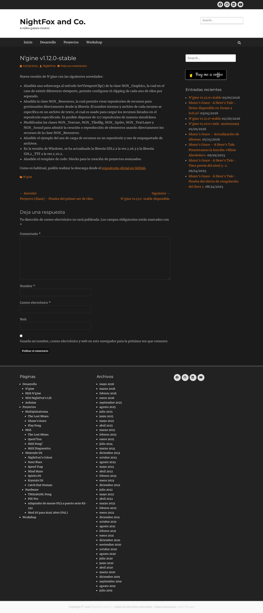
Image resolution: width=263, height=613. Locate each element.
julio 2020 (106, 558)
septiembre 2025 (110, 402)
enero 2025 (106, 439)
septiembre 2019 (110, 581)
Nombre (27, 286)
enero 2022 (106, 512)
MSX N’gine (33, 393)
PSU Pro (33, 498)
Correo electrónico (35, 302)
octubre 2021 (107, 521)
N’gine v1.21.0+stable (205, 118)
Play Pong (34, 425)
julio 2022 (106, 489)
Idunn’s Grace (37, 421)
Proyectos (71, 42)
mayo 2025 (106, 421)
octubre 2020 (108, 549)
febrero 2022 (107, 508)
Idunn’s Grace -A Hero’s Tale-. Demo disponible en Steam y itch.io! (212, 108)
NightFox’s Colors (40, 457)
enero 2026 (106, 398)
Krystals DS (35, 480)
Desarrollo (48, 42)
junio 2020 (106, 563)
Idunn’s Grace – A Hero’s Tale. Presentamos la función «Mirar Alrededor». (212, 150)
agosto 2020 (107, 554)
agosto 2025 (107, 407)
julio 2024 (106, 444)
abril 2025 (106, 425)
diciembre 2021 (109, 517)
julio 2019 (105, 590)
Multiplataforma (36, 411)
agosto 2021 (107, 526)
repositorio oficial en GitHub (123, 168)
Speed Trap (35, 466)
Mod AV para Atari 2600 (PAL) (48, 512)
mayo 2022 (106, 494)
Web (23, 319)
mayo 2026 (106, 384)
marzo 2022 (107, 503)
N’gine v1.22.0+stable (205, 97)
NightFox (49, 66)
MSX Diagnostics (39, 448)
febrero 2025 (107, 434)
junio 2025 (106, 416)
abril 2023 (106, 471)
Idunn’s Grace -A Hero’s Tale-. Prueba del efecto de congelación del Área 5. (214, 181)
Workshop (94, 42)
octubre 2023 (108, 457)
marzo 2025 (107, 430)
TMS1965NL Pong (40, 494)
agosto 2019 (107, 586)
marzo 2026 (107, 388)
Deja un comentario (74, 66)
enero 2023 (106, 480)
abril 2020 (106, 567)
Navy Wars (35, 462)
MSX (28, 430)
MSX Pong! (35, 444)
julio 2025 (106, 411)
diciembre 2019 (109, 577)
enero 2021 (106, 535)
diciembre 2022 (109, 485)
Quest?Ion (35, 439)
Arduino (30, 402)
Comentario (30, 234)
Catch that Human (40, 485)
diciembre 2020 (109, 540)
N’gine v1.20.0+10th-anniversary (214, 124)
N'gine (27, 177)
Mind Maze (35, 471)
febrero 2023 (107, 476)
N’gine (29, 388)
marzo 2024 (107, 448)
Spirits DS (34, 476)
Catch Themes (185, 607)
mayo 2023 (106, 466)
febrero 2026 (108, 393)
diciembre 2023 (109, 453)
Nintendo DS (33, 453)
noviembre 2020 (110, 544)
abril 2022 (106, 498)
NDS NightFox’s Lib (38, 398)
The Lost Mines (38, 416)
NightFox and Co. (53, 21)
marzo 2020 (107, 572)
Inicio (28, 42)
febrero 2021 (107, 531)
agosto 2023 (107, 462)
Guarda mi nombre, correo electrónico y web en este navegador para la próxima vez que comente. (94, 341)
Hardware (32, 489)
